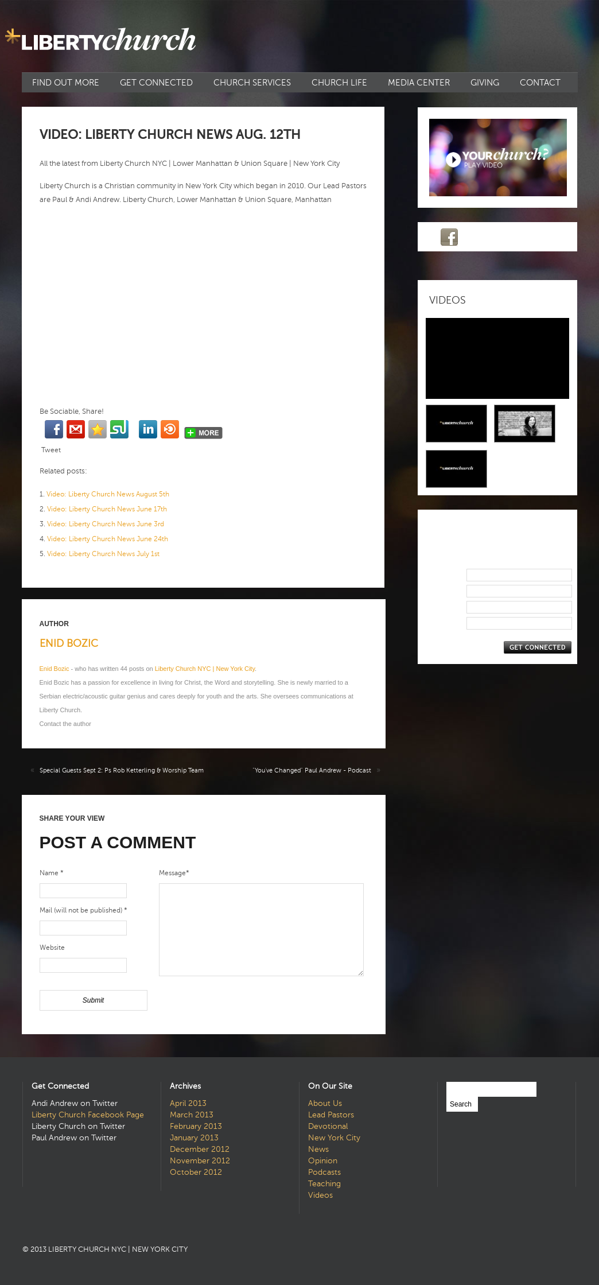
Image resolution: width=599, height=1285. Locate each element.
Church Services (252, 82)
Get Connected (156, 82)
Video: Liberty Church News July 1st (103, 554)
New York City (334, 1137)
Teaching (324, 1183)
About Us (325, 1103)
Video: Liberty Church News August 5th (107, 494)
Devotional (328, 1126)
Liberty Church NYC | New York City (205, 668)
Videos (320, 1195)
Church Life (339, 82)
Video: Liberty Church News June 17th (107, 509)
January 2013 (194, 1137)
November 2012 (200, 1160)
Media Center (419, 82)
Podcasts (324, 1172)
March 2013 (191, 1115)
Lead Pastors (331, 1115)
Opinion (322, 1160)
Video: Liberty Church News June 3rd (105, 524)
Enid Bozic (69, 643)
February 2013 (196, 1126)
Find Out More (65, 82)
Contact (540, 82)
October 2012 (196, 1172)
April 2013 (188, 1103)
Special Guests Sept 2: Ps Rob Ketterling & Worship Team (122, 770)
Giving (484, 82)
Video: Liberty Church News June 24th (107, 539)
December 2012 (200, 1149)
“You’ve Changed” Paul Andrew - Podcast (311, 770)
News (318, 1149)
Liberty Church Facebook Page (88, 1115)
